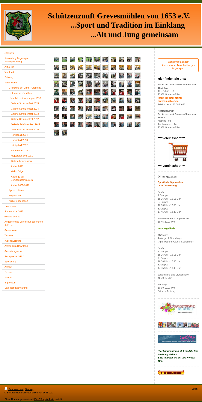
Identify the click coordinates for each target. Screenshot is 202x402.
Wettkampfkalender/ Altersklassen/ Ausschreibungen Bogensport (178, 65)
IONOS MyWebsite (44, 399)
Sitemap (29, 389)
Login (194, 388)
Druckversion (14, 389)
